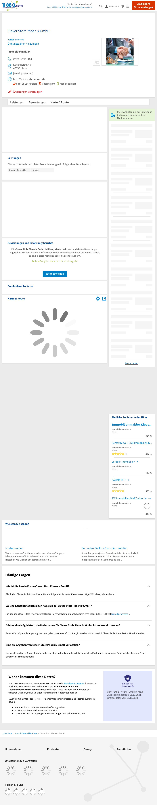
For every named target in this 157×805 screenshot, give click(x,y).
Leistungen (17, 102)
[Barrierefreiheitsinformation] (123, 6)
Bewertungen (37, 102)
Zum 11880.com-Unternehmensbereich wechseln (69, 7)
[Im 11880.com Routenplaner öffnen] (98, 298)
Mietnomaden (14, 548)
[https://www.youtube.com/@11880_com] (41, 791)
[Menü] (129, 6)
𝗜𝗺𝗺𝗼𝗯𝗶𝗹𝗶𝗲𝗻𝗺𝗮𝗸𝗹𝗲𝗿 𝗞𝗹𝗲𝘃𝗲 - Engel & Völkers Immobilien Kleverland (132, 424)
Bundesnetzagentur (74, 683)
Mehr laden (131, 363)
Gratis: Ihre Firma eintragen (143, 5)
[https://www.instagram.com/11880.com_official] (16, 791)
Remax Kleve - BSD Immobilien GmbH (132, 443)
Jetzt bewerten (55, 274)
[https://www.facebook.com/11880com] (8, 791)
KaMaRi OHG (119, 480)
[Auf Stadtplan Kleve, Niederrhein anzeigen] (104, 298)
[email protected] (120, 613)
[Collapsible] (148, 586)
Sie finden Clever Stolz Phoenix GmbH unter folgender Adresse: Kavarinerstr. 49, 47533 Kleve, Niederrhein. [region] (60, 594)
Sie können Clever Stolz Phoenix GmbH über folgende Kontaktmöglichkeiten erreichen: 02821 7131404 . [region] (68, 613)
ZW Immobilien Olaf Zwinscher (129, 498)
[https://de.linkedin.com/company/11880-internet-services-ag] (33, 791)
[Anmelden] (113, 6)
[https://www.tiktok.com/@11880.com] (24, 791)
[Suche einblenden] (102, 6)
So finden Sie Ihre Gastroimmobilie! (104, 548)
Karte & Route (60, 102)
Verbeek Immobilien (123, 461)
